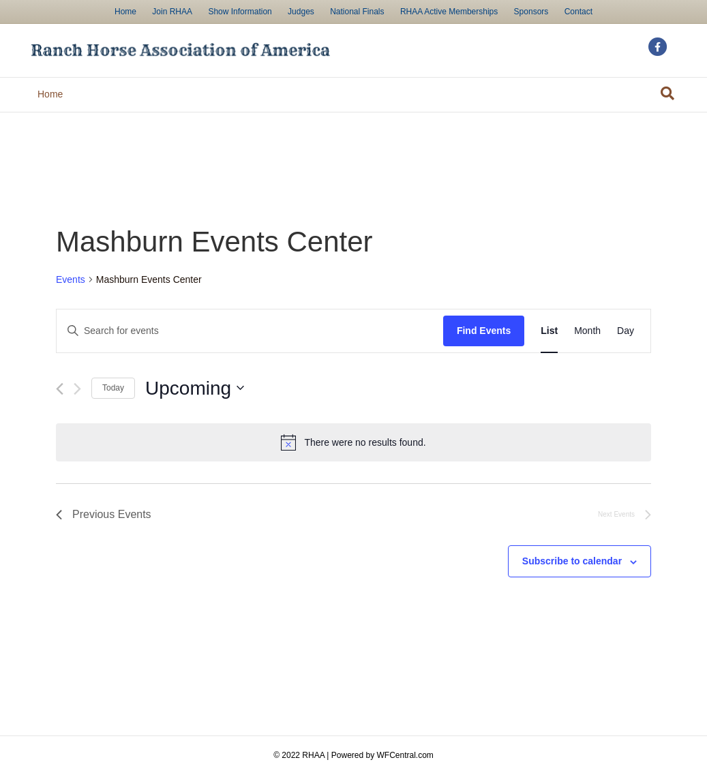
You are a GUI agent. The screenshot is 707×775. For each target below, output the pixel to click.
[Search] (667, 93)
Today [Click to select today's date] (113, 388)
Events (70, 279)
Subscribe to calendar (572, 561)
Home (125, 11)
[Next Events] (77, 388)
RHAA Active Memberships (449, 11)
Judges (301, 11)
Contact (578, 11)
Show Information (239, 11)
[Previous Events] (59, 388)
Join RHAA (172, 11)
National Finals (357, 11)
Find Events (484, 330)
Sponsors (531, 11)
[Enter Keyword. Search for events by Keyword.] (250, 330)
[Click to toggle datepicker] (194, 388)
